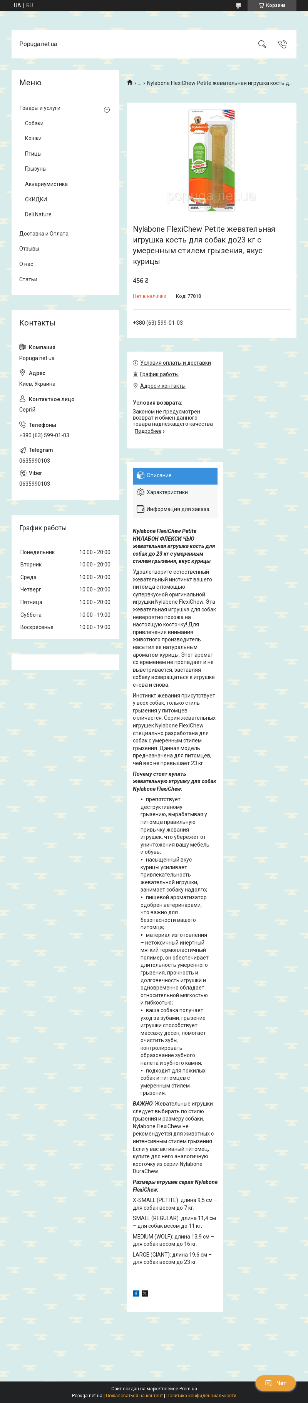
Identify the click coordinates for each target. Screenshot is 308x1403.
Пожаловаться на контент (134, 1395)
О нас (26, 264)
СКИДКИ (36, 199)
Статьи (28, 279)
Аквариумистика (46, 184)
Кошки (33, 138)
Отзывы (29, 249)
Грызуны (36, 169)
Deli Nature (38, 214)
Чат (275, 1383)
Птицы (33, 154)
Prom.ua (188, 1388)
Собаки (34, 123)
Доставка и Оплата (44, 234)
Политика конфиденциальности (201, 1395)
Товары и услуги (39, 108)
